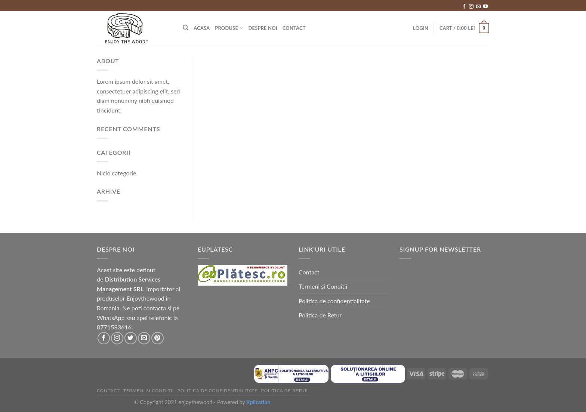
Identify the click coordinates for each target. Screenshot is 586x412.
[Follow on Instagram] (471, 6)
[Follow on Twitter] (130, 338)
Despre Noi (263, 28)
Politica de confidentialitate (334, 300)
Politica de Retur (320, 315)
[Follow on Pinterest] (157, 338)
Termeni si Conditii (323, 286)
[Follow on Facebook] (464, 6)
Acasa (202, 28)
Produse (229, 27)
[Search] (185, 28)
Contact (294, 28)
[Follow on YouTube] (485, 6)
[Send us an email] (478, 6)
